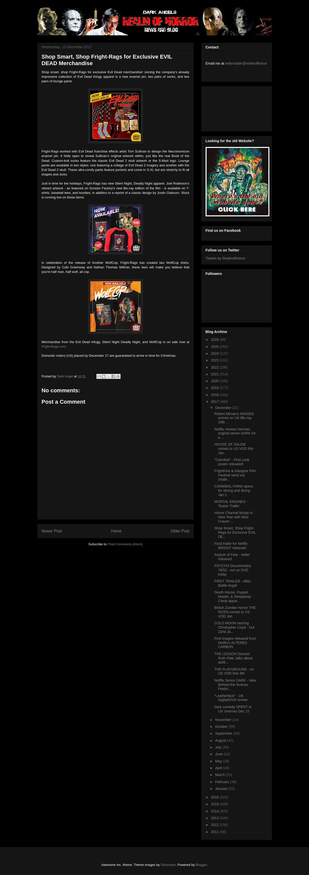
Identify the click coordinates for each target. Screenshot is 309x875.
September (224, 733)
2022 (215, 367)
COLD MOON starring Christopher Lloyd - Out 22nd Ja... (234, 627)
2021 (215, 374)
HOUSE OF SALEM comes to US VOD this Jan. (233, 448)
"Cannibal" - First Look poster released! (231, 462)
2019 (215, 388)
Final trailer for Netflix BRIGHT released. (230, 546)
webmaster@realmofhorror (246, 63)
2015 (215, 804)
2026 (215, 340)
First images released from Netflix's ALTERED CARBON (235, 642)
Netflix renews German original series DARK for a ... (235, 433)
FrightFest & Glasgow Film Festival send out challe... (235, 475)
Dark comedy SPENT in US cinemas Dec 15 (232, 709)
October (222, 727)
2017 (215, 402)
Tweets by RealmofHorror (226, 258)
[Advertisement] (228, 107)
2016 (215, 797)
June (219, 754)
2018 (215, 395)
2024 (215, 353)
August (221, 740)
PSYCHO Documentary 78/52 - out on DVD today (232, 570)
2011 (215, 832)
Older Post (180, 531)
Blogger (201, 865)
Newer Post (52, 531)
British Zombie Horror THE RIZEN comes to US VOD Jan (235, 612)
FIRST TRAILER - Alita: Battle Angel (232, 583)
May (219, 761)
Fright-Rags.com (54, 346)
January (222, 789)
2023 (215, 360)
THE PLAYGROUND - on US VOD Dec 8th (234, 671)
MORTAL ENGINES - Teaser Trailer (230, 504)
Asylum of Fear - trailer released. (232, 557)
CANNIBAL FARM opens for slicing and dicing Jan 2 (233, 490)
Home (116, 531)
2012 (215, 825)
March (220, 775)
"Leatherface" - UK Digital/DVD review (230, 698)
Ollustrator (168, 865)
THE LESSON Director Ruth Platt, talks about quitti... (233, 658)
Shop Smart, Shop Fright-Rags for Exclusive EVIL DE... (235, 532)
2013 (215, 818)
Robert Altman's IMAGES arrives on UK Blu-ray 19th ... (234, 418)
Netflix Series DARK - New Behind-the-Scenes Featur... (235, 684)
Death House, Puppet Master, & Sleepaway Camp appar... (232, 596)
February (222, 782)
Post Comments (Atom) (125, 544)
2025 (215, 347)
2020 (215, 381)
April (219, 768)
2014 (215, 811)
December (223, 408)
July (218, 747)
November (223, 720)
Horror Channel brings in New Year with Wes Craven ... (233, 517)
